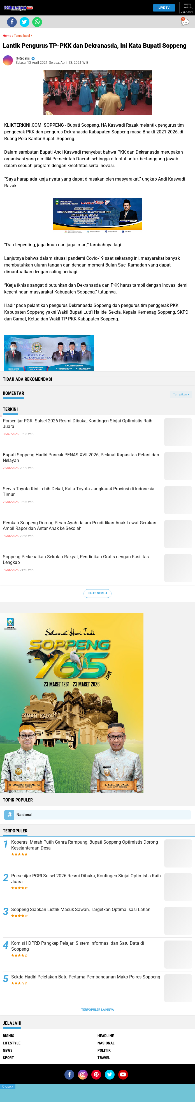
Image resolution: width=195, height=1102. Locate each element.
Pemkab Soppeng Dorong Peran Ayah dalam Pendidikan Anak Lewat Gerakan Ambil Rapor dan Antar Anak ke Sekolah (79, 525)
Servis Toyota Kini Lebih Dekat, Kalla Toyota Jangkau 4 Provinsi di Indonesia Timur (78, 491)
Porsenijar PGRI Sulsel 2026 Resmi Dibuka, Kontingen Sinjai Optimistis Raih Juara (77, 423)
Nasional (24, 814)
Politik (104, 1050)
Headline (105, 1035)
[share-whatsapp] (37, 22)
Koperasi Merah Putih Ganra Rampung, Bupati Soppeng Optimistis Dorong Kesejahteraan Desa (84, 845)
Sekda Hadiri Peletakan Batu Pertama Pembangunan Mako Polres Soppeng (85, 977)
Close (7, 1087)
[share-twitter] (24, 22)
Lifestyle (11, 1043)
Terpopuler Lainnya (97, 1010)
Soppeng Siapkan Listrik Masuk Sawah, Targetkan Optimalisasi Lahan (80, 909)
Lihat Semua (97, 593)
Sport (8, 1057)
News (8, 1050)
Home (7, 36)
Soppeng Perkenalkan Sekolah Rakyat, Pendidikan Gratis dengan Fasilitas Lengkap (76, 559)
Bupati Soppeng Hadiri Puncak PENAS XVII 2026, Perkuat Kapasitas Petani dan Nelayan (81, 457)
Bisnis (8, 1035)
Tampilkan (181, 394)
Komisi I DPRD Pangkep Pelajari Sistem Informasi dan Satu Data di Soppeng (77, 946)
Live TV (163, 8)
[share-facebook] (12, 22)
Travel (103, 1057)
